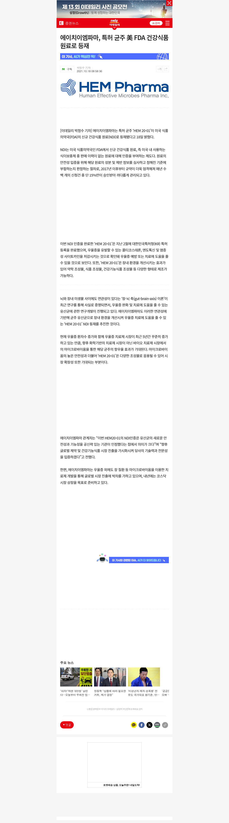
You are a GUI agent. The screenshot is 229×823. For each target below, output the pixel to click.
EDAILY (61, 23)
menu (167, 23)
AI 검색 (156, 23)
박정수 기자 (84, 68)
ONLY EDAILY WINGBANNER (114, 22)
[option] (114, 10)
